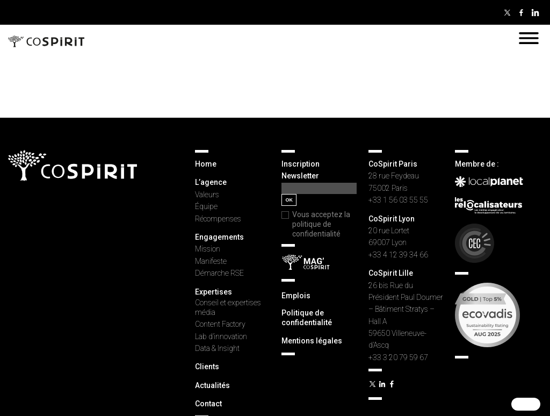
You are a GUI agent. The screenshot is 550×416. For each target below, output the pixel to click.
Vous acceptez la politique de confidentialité (321, 224)
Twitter (507, 12)
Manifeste (211, 261)
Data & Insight (217, 348)
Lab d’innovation (221, 336)
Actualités (212, 385)
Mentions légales (311, 340)
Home (205, 164)
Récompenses (218, 218)
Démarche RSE (219, 273)
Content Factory (220, 324)
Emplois (295, 295)
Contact (208, 403)
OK (289, 200)
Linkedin (535, 12)
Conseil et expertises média (228, 307)
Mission (207, 249)
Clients (207, 366)
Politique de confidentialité (306, 318)
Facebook (521, 12)
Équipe (206, 206)
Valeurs (207, 194)
